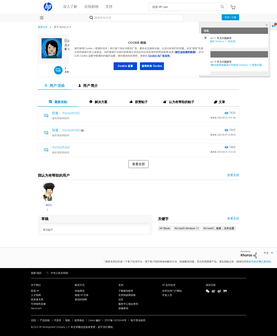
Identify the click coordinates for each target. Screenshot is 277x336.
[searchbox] (183, 7)
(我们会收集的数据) (185, 52)
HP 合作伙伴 (168, 285)
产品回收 (45, 320)
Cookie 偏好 (94, 320)
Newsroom (36, 308)
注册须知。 (267, 261)
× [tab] (266, 25)
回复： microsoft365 (66, 113)
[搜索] (135, 17)
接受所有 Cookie (152, 66)
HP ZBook (165, 228)
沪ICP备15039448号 (115, 320)
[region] (139, 54)
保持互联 (211, 285)
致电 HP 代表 (82, 295)
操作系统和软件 (60, 118)
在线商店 (80, 290)
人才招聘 (36, 295)
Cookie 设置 (125, 66)
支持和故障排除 (127, 295)
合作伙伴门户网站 (172, 290)
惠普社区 (43, 27)
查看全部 (138, 164)
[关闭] (205, 38)
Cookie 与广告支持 (159, 55)
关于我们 (36, 285)
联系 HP (35, 290)
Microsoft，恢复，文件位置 (218, 228)
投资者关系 (37, 299)
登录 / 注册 (230, 17)
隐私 (67, 320)
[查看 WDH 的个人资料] (49, 205)
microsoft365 (61, 147)
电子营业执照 (138, 320)
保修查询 (123, 308)
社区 (120, 299)
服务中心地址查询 (128, 303)
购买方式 (80, 285)
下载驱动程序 (125, 290)
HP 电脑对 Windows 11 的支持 (219, 41)
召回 (33, 320)
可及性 (57, 320)
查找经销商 (81, 299)
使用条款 (254, 261)
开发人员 (167, 295)
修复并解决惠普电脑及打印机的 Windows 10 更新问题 (233, 65)
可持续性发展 (38, 303)
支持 (120, 285)
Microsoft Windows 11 (187, 228)
